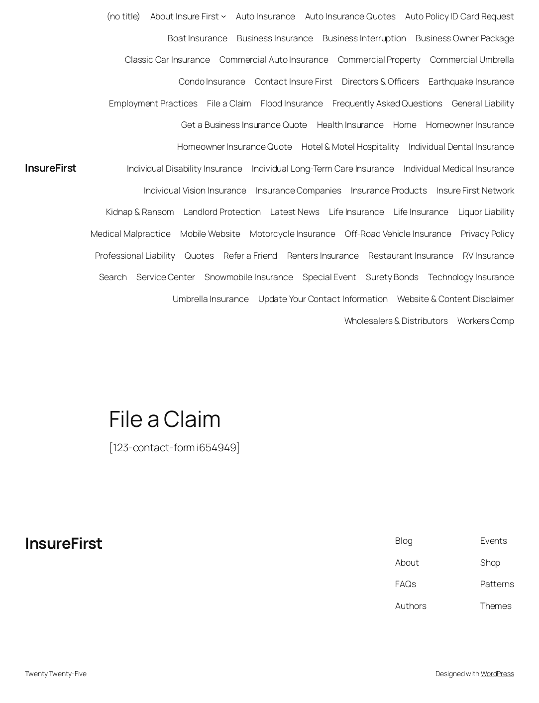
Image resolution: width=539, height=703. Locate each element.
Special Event (329, 277)
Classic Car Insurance (167, 59)
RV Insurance (488, 255)
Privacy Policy (487, 233)
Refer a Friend (250, 255)
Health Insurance (350, 124)
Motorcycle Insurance (292, 233)
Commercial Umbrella (472, 59)
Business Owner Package (465, 38)
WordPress (497, 673)
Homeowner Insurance (470, 124)
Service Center (165, 277)
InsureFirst (51, 168)
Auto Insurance (266, 16)
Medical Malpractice (131, 233)
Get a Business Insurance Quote (244, 124)
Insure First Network (475, 190)
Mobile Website (210, 233)
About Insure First (184, 16)
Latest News (295, 211)
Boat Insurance (197, 38)
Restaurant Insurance (410, 255)
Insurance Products (389, 190)
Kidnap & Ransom (140, 211)
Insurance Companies (298, 190)
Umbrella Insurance (210, 298)
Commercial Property (379, 59)
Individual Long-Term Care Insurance (323, 168)
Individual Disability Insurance (184, 168)
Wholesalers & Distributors (396, 320)
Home (405, 124)
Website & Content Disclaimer (455, 298)
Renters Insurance (323, 255)
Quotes (199, 255)
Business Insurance (275, 38)
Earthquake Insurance (471, 81)
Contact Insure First (293, 81)
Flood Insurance (292, 103)
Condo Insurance (212, 81)
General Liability (483, 103)
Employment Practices (153, 103)
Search (113, 277)
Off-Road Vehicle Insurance (398, 233)
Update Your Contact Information (323, 298)
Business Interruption (364, 38)
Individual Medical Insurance (459, 168)
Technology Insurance (471, 277)
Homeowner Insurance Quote (234, 146)
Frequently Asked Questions (387, 103)
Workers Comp (485, 320)
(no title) (123, 16)
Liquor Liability (486, 211)
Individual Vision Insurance (195, 190)
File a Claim (229, 103)
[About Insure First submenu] (223, 15)
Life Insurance (356, 211)
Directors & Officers (380, 81)
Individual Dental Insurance (461, 146)
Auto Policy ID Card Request (459, 16)
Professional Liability (135, 255)
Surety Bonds (392, 277)
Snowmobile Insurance (249, 277)
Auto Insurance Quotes (350, 16)
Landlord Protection (222, 211)
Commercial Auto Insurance (273, 59)
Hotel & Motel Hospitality (350, 146)
